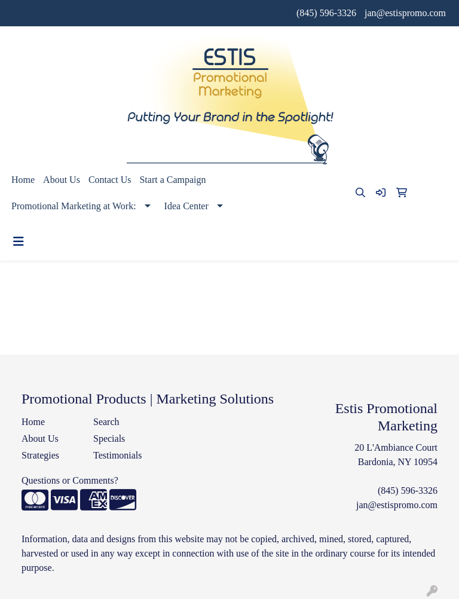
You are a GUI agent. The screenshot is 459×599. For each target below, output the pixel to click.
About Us (61, 180)
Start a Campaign (172, 180)
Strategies (40, 455)
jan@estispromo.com (405, 13)
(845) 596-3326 (326, 13)
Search (106, 422)
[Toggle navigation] (18, 241)
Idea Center (186, 206)
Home (23, 180)
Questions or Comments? (70, 480)
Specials (109, 438)
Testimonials (117, 455)
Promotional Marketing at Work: (73, 206)
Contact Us (109, 180)
